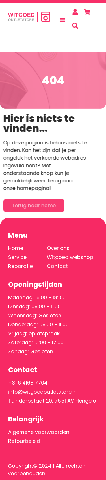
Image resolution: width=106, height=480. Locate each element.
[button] (62, 18)
